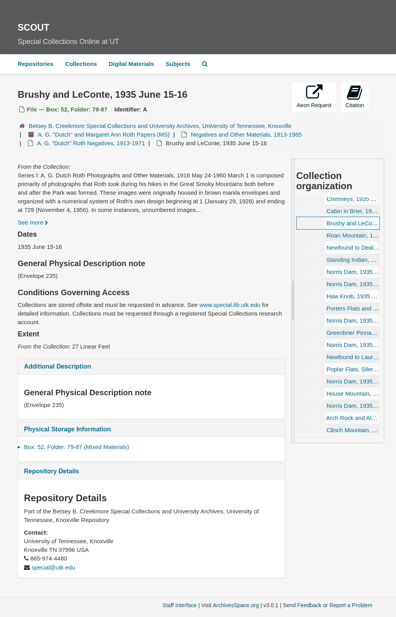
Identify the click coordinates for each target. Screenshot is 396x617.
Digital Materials (131, 63)
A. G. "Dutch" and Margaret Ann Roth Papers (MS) (104, 134)
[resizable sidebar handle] (293, 301)
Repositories (35, 63)
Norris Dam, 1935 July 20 (359, 271)
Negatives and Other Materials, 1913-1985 (246, 134)
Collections (81, 63)
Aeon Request (314, 96)
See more (33, 222)
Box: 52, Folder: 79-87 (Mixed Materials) (76, 447)
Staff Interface (180, 605)
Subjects (178, 63)
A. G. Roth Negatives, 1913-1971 (91, 143)
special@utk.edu (53, 567)
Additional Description (57, 366)
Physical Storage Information (67, 429)
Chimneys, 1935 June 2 (357, 198)
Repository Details (51, 471)
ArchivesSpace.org (236, 605)
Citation (354, 96)
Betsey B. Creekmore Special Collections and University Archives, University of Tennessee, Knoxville (160, 125)
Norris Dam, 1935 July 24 (359, 284)
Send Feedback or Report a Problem (327, 605)
